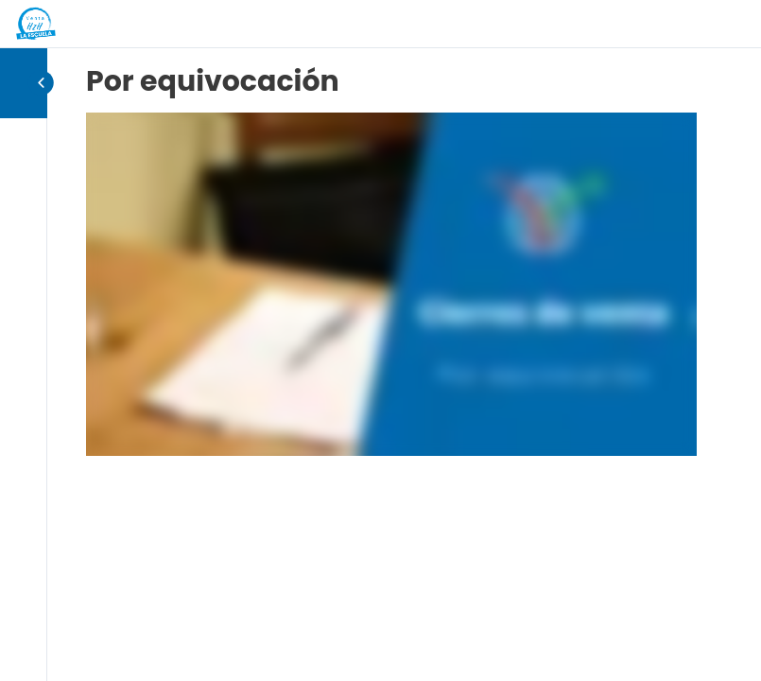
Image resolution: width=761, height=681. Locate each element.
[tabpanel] (391, 284)
